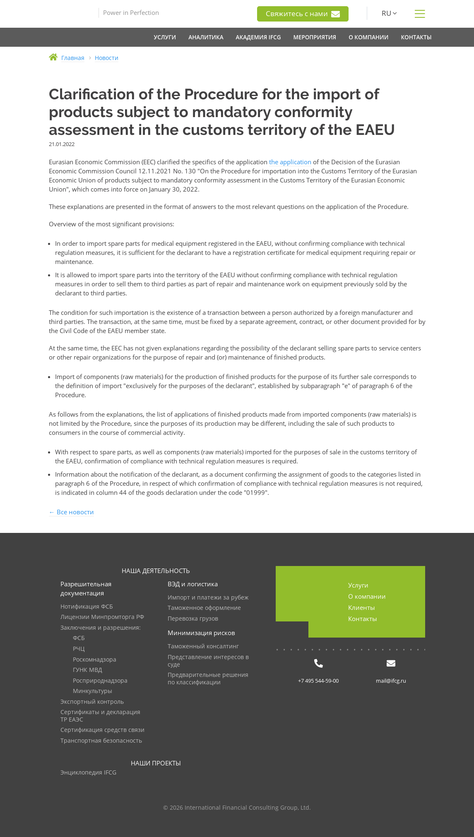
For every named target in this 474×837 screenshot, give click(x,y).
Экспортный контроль (92, 701)
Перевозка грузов (193, 618)
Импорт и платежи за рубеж (208, 597)
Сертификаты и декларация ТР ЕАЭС (100, 716)
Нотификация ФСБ (86, 606)
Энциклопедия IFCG (88, 772)
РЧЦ (78, 648)
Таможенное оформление (204, 608)
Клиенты (361, 607)
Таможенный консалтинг (203, 646)
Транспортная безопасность (101, 740)
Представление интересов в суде (208, 661)
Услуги (358, 585)
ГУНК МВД (87, 670)
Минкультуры (92, 691)
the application (290, 162)
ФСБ (79, 638)
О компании (367, 596)
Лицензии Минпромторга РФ (102, 617)
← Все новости (71, 512)
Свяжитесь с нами (303, 14)
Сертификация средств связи (102, 730)
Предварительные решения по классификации (208, 679)
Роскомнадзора (94, 659)
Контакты (362, 618)
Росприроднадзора (100, 680)
